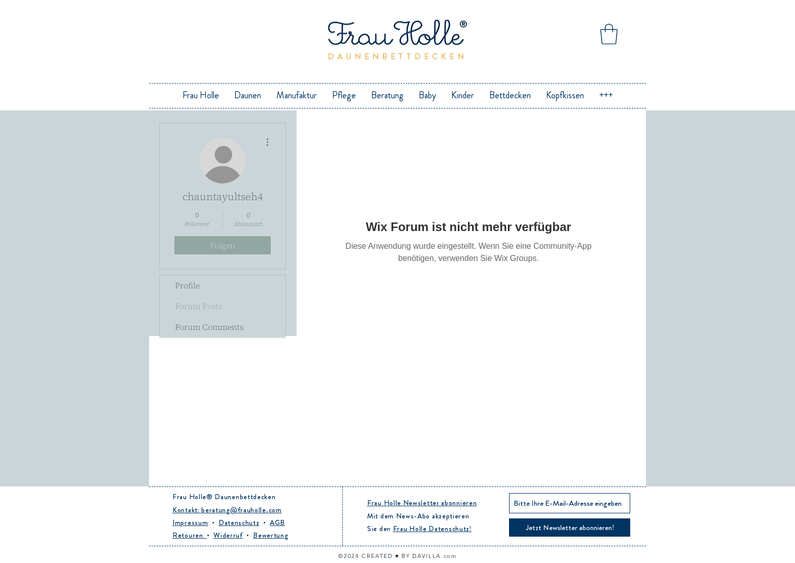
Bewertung (270, 535)
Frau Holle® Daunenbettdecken (224, 497)
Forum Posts (198, 306)
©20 (344, 555)
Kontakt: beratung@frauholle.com (227, 510)
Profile (187, 285)
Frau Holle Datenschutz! (432, 528)
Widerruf (228, 535)
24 (356, 555)
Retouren (189, 535)
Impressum (190, 522)
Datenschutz (239, 522)
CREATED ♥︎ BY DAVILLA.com (409, 555)
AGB (277, 522)
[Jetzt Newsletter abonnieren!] (569, 527)
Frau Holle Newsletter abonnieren (422, 503)
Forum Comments (209, 326)
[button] (609, 34)
